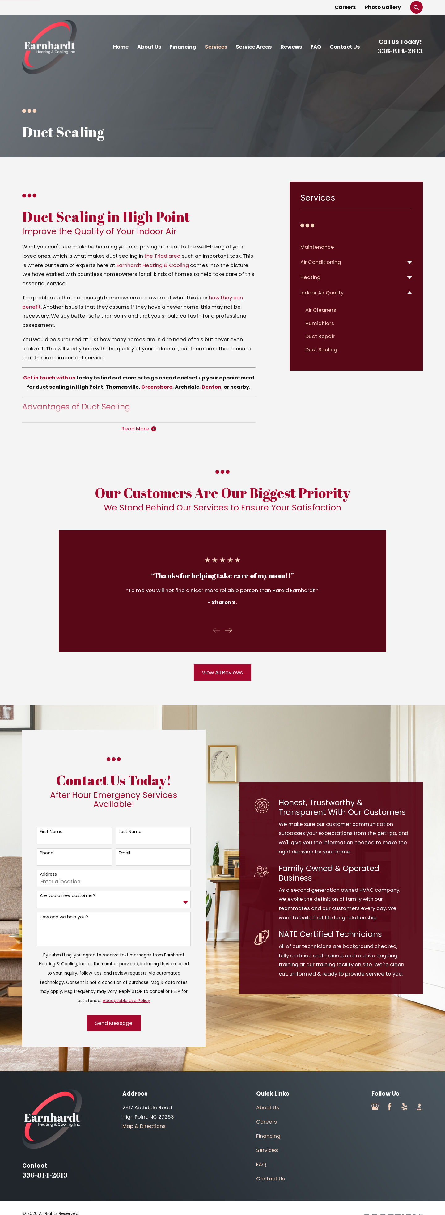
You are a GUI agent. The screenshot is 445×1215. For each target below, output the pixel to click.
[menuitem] (356, 247)
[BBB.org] (419, 1106)
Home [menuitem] (121, 46)
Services (267, 1150)
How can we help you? (58, 917)
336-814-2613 (400, 51)
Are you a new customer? (61, 895)
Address (42, 874)
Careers (345, 7)
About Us (267, 1107)
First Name (45, 831)
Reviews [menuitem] (291, 46)
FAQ (261, 1164)
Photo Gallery (383, 7)
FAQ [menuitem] (316, 46)
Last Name (123, 831)
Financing (268, 1136)
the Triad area (162, 256)
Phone (40, 853)
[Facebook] (389, 1106)
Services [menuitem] (216, 46)
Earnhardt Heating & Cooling (153, 265)
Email (118, 853)
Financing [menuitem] (183, 46)
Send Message (108, 1023)
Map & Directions (144, 1126)
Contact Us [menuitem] (345, 46)
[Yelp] (404, 1106)
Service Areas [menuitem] (254, 46)
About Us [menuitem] (149, 46)
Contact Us (270, 1178)
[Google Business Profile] (375, 1106)
